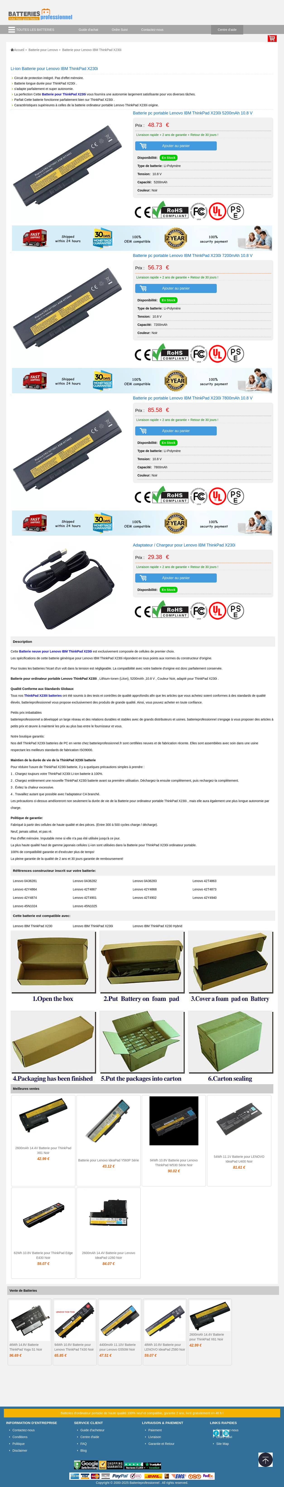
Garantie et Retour (161, 1444)
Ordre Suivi (120, 29)
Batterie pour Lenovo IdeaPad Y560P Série (108, 1160)
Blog (83, 1450)
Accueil (19, 50)
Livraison (154, 1437)
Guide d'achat (88, 29)
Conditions (19, 1437)
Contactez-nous (152, 29)
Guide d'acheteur (92, 1430)
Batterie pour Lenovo (43, 50)
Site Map (222, 1444)
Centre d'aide (227, 29)
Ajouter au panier (176, 146)
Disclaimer (19, 1450)
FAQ (83, 1444)
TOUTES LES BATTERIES (35, 29)
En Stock (169, 158)
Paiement (155, 1430)
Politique (18, 1444)
